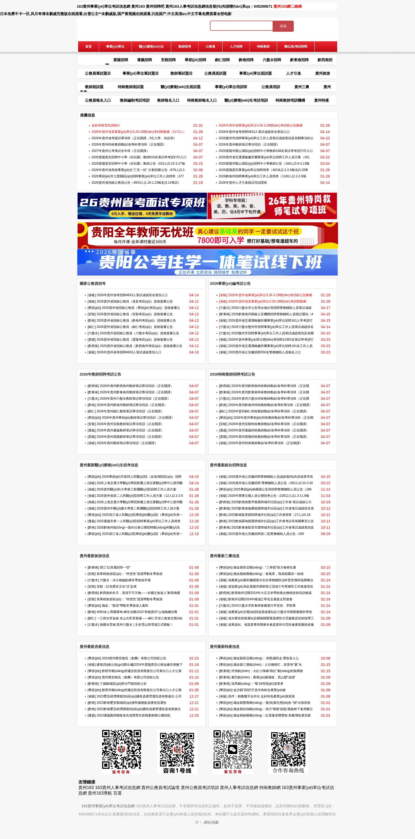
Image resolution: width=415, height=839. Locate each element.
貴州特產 (321, 100)
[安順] (92, 314)
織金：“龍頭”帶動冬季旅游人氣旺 (125, 605)
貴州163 (138, 6)
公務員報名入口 (98, 100)
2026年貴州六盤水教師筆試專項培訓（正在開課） (135, 398)
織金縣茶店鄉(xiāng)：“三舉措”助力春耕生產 (264, 567)
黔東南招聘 (299, 60)
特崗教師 (263, 46)
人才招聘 (236, 46)
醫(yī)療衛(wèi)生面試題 (181, 87)
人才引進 (293, 73)
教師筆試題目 (181, 73)
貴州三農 (301, 87)
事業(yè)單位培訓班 (231, 87)
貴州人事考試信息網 (239, 787)
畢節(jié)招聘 (195, 60)
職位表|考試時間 (295, 46)
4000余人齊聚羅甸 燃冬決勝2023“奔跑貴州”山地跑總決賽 (137, 612)
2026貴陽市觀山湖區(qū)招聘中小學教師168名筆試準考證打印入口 (266, 151)
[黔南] (92, 320)
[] (223, 295)
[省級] (92, 295)
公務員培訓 (270, 87)
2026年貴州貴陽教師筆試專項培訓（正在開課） (130, 437)
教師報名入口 (168, 100)
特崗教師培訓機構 (290, 100)
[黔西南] (93, 346)
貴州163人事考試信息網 (185, 6)
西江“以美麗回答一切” (115, 567)
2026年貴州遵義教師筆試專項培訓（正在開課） (130, 430)
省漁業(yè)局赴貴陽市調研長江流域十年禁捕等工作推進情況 (270, 586)
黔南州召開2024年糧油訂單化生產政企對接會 (260, 599)
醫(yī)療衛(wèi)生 (151, 46)
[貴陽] (92, 339)
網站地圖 (211, 822)
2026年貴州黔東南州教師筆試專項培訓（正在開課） (137, 392)
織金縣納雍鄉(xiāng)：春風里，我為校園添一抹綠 (268, 574)
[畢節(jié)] (94, 308)
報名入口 (91, 57)
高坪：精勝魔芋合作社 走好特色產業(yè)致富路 (261, 696)
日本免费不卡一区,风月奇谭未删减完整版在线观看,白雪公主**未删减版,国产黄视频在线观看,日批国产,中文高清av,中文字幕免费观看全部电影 (116, 14)
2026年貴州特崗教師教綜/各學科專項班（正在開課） (129, 144)
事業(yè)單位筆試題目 (141, 73)
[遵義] (92, 430)
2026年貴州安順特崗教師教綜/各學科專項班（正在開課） (268, 424)
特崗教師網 (270, 787)
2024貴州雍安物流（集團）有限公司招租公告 (134, 658)
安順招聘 (168, 60)
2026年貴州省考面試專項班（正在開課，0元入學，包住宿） (134, 138)
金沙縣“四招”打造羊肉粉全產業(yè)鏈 (259, 690)
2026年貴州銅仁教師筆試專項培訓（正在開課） (130, 411)
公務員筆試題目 (98, 73)
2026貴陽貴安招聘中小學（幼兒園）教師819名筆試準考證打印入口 (139, 157)
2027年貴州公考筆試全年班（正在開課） (121, 151)
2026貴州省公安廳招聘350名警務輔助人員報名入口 (264, 352)
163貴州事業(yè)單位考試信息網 (103, 6)
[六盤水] (93, 333)
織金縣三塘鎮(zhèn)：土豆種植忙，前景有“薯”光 (267, 664)
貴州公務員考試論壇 (160, 787)
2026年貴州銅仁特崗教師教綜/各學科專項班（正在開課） (268, 411)
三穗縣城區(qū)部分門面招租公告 (123, 683)
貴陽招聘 (120, 60)
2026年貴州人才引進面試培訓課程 (243, 182)
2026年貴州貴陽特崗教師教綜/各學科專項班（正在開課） (268, 437)
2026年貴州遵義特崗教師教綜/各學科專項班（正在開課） (268, 430)
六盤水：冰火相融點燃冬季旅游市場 (125, 580)
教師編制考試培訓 (135, 100)
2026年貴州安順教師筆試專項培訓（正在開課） (130, 424)
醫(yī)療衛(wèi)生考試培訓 (246, 100)
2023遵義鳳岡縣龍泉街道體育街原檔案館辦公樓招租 (133, 715)
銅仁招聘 (222, 60)
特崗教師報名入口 (202, 100)
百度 (117, 793)
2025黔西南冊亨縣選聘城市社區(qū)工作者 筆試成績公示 (271, 502)
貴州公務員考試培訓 (200, 787)
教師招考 (184, 46)
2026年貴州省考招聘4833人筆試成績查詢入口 (129, 352)
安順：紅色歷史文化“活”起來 (117, 586)
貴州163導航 (100, 793)
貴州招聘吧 (155, 6)
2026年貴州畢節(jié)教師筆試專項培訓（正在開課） (138, 418)
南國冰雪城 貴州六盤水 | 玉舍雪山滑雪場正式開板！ (136, 624)
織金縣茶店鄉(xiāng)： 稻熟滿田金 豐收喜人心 (266, 658)
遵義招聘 (144, 60)
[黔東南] (225, 314)
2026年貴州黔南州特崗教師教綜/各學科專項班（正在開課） (270, 405)
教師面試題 (94, 87)
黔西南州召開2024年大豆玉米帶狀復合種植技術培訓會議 (271, 593)
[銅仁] (92, 327)
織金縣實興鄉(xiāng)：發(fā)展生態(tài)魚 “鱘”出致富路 (271, 703)
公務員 (210, 46)
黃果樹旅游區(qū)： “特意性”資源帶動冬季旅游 (130, 574)
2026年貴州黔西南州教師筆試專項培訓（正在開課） (137, 386)
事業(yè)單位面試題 (255, 73)
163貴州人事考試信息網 (117, 787)
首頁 (88, 46)
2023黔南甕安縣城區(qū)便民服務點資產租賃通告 (131, 703)
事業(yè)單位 (115, 46)
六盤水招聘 (272, 60)
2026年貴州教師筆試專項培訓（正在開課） (249, 144)
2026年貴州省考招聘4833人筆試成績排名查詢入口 (254, 132)
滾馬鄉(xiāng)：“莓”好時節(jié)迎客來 (257, 683)
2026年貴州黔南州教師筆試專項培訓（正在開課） (132, 405)
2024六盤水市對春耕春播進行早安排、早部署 (263, 605)
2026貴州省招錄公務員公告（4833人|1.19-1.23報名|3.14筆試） (136, 182)
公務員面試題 (215, 73)
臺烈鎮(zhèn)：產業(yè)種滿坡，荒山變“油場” (263, 677)
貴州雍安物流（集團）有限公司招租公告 (130, 677)
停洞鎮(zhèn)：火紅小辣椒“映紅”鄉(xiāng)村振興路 (267, 671)
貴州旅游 (322, 73)
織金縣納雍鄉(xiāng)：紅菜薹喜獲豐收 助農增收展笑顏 (272, 715)
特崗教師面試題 (131, 87)
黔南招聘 (246, 60)
